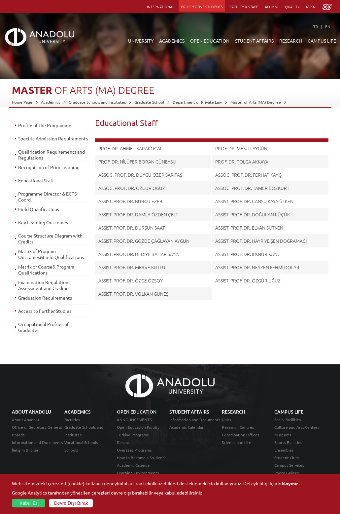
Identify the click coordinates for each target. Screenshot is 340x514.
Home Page (22, 102)
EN (327, 26)
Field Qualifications (38, 211)
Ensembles (283, 456)
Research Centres (238, 433)
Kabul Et (28, 503)
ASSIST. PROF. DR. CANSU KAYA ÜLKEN (254, 201)
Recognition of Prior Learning (49, 169)
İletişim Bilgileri (26, 456)
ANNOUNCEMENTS (134, 425)
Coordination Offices (240, 440)
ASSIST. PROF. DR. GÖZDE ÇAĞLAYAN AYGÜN (143, 241)
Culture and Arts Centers (296, 433)
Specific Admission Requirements (37, 141)
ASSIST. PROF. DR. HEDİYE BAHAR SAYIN (139, 254)
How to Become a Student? (141, 463)
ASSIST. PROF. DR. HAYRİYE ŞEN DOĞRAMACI (261, 241)
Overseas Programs (134, 456)
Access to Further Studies (44, 319)
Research (125, 448)
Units (226, 425)
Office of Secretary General (37, 433)
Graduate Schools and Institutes (97, 102)
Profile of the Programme (44, 125)
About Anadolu (25, 425)
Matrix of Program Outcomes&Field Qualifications (37, 259)
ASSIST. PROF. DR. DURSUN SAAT (131, 227)
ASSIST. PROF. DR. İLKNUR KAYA (247, 254)
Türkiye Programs (133, 440)
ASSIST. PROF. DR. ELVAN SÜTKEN (249, 227)
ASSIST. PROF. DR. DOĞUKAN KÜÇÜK (252, 214)
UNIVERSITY (140, 41)
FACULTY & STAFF (243, 6)
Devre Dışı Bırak (71, 503)
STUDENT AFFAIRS (254, 41)
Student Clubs (286, 463)
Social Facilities (287, 425)
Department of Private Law (197, 102)
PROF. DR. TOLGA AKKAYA (241, 161)
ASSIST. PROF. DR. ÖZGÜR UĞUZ (248, 280)
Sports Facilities (288, 448)
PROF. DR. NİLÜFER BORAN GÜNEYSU (137, 161)
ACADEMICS (172, 41)
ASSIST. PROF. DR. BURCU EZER (130, 201)
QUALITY (292, 6)
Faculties (72, 425)
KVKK (310, 6)
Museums (282, 440)
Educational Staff (36, 183)
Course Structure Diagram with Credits (50, 241)
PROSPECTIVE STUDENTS (202, 6)
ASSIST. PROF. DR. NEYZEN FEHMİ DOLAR (257, 267)
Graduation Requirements (45, 306)
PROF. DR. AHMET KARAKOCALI (130, 148)
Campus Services (289, 471)
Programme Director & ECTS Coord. (47, 199)
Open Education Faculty (138, 433)
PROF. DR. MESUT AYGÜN (241, 148)
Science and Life (236, 448)
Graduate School (149, 102)
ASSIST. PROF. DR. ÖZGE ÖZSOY (130, 280)
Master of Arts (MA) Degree (255, 102)
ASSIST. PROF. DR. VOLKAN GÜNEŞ (133, 293)
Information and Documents (37, 448)
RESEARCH (290, 41)
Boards (18, 440)
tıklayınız (288, 483)
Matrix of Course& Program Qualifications (46, 278)
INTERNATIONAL (160, 6)
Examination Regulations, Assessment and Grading (44, 293)
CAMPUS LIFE (322, 41)
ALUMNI (271, 6)
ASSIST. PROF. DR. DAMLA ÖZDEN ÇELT (138, 214)
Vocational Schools (81, 448)
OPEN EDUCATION (209, 41)
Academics (50, 102)
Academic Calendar (134, 471)
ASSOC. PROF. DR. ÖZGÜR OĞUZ (131, 188)
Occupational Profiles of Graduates (43, 335)
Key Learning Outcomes (43, 225)
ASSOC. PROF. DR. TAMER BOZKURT (252, 188)
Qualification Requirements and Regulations (47, 157)
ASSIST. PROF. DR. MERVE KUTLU (131, 267)
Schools (71, 456)
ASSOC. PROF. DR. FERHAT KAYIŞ (248, 174)
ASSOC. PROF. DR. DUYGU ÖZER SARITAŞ (140, 174)
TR (315, 26)
